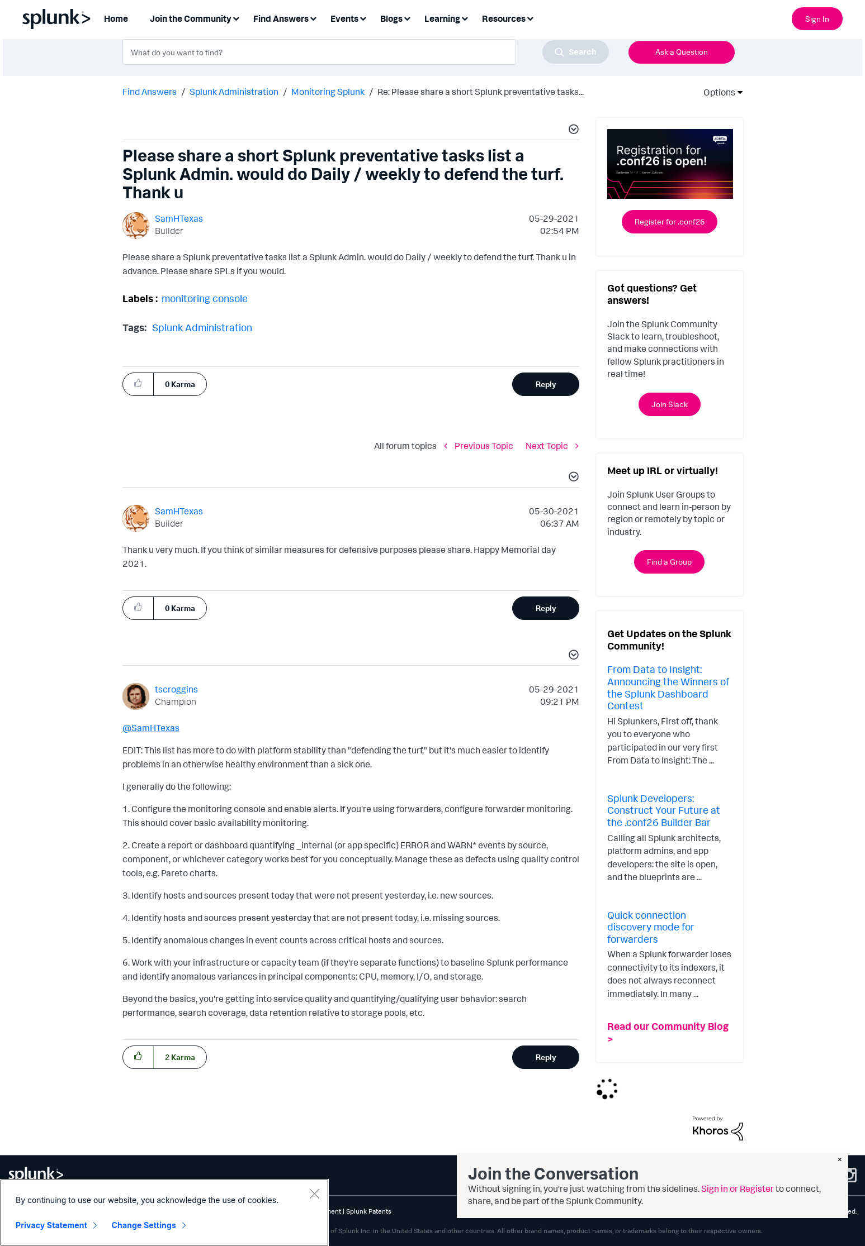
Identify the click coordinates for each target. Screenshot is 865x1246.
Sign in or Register (737, 1188)
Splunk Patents (368, 1211)
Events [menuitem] (344, 18)
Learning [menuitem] (442, 18)
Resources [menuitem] (504, 18)
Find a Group (669, 561)
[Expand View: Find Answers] (313, 18)
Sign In (817, 18)
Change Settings (144, 1225)
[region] (164, 1212)
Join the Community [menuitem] (190, 18)
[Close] (314, 1193)
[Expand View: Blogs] (407, 18)
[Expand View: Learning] (464, 18)
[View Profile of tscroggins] (176, 689)
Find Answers (149, 91)
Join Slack (669, 404)
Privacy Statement (51, 1225)
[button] (572, 130)
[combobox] (365, 52)
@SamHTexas (150, 727)
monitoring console (205, 298)
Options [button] (715, 92)
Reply (546, 384)
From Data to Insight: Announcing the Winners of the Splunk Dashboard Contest (668, 687)
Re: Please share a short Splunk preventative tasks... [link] (480, 91)
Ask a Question (681, 51)
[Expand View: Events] (362, 18)
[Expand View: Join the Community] (236, 18)
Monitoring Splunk (328, 91)
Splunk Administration (234, 91)
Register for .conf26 (670, 221)
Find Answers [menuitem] (281, 18)
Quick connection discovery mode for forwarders (650, 927)
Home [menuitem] (116, 18)
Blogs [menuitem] (391, 18)
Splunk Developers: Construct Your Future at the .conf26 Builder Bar (663, 810)
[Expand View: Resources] (530, 18)
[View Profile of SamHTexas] (179, 218)
